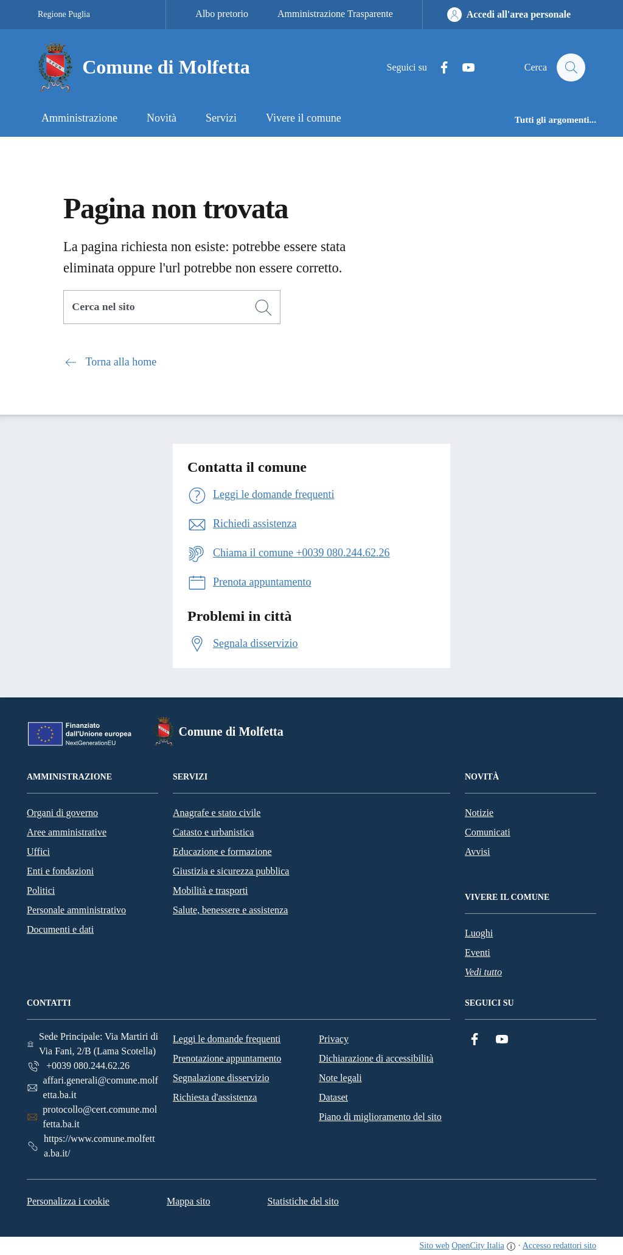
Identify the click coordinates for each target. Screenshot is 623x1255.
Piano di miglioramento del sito (380, 1117)
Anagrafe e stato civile (216, 812)
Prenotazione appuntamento (227, 1058)
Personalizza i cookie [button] (68, 1201)
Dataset (333, 1097)
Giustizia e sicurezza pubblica (231, 871)
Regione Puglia (64, 14)
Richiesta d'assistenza (215, 1097)
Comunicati (487, 832)
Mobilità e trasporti (210, 890)
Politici (41, 890)
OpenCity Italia (477, 1245)
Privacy (334, 1039)
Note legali (340, 1078)
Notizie (479, 812)
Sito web (434, 1245)
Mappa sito (189, 1201)
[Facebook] (438, 67)
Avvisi (477, 851)
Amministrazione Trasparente (335, 14)
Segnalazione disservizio (221, 1078)
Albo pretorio (221, 14)
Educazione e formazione (222, 851)
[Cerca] (263, 307)
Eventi (477, 952)
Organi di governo (62, 812)
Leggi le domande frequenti (226, 1039)
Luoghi (479, 933)
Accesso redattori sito (559, 1245)
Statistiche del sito (303, 1201)
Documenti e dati (60, 929)
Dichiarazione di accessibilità (376, 1058)
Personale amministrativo (76, 910)
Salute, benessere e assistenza (230, 910)
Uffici (38, 851)
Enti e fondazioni (60, 871)
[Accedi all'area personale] (509, 14)
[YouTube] (463, 67)
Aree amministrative (66, 832)
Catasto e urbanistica (213, 832)
